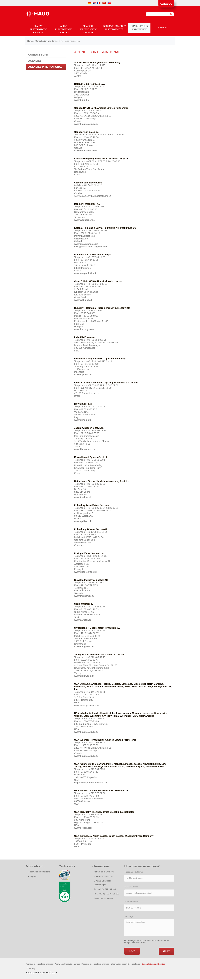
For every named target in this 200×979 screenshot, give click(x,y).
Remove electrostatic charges (38, 29)
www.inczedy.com (84, 329)
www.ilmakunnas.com (86, 244)
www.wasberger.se (84, 220)
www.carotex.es (82, 620)
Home (30, 41)
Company (162, 28)
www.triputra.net (83, 374)
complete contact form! (135, 943)
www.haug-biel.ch (84, 646)
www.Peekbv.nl (82, 497)
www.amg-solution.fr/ (85, 273)
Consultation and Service (139, 28)
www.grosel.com (83, 828)
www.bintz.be (81, 100)
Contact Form (38, 54)
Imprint (33, 876)
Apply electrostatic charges (63, 29)
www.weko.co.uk (83, 300)
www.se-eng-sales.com (86, 705)
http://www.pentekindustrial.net (91, 782)
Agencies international (45, 67)
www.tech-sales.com (85, 150)
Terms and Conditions (40, 872)
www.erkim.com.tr (84, 676)
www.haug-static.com (86, 124)
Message (129, 916)
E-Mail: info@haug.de (103, 898)
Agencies (34, 60)
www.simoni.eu (82, 420)
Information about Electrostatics (114, 28)
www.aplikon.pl (82, 521)
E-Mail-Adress (131, 887)
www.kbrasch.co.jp (84, 449)
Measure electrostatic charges (88, 29)
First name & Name (134, 872)
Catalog (166, 3)
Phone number (131, 901)
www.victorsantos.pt (85, 572)
